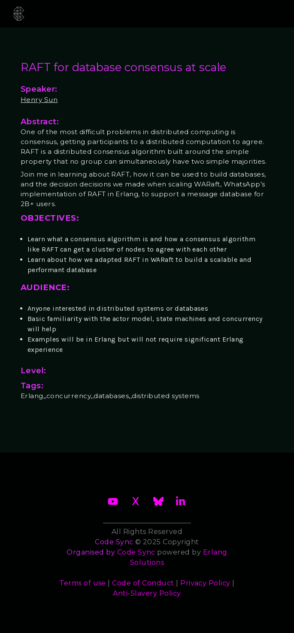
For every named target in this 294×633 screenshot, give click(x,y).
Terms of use (82, 583)
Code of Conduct (143, 583)
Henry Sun (39, 100)
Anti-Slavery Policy (147, 593)
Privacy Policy (205, 583)
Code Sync (136, 552)
